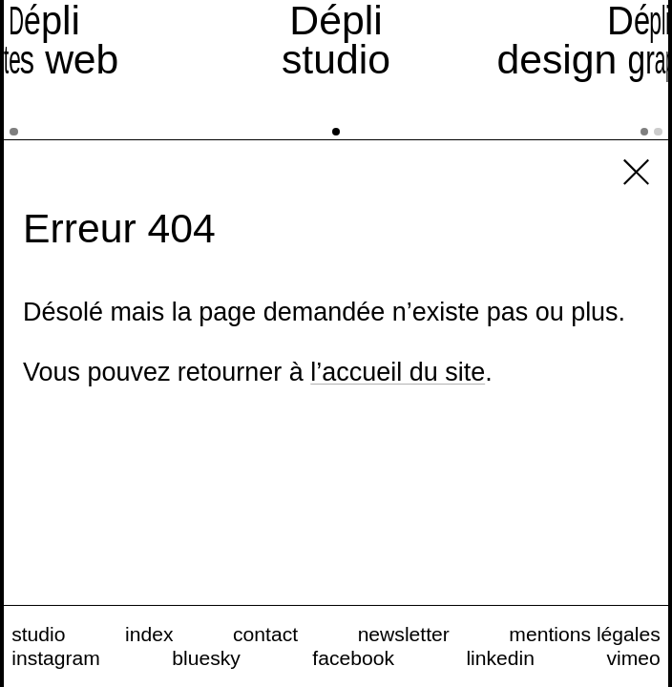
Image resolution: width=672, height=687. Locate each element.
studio (38, 634)
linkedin (500, 658)
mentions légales (584, 634)
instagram (55, 658)
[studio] (336, 69)
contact (265, 634)
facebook (353, 658)
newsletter (404, 634)
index (149, 634)
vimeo (633, 658)
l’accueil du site (397, 372)
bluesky (206, 658)
